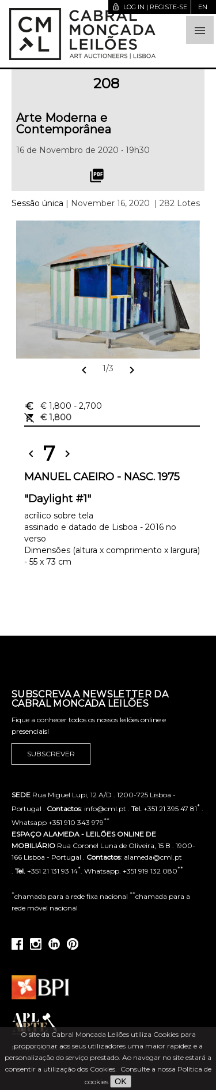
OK (121, 1081)
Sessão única (37, 203)
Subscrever (51, 754)
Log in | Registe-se (149, 7)
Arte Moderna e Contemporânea (63, 123)
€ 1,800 (63, 406)
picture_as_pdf (97, 175)
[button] (200, 30)
